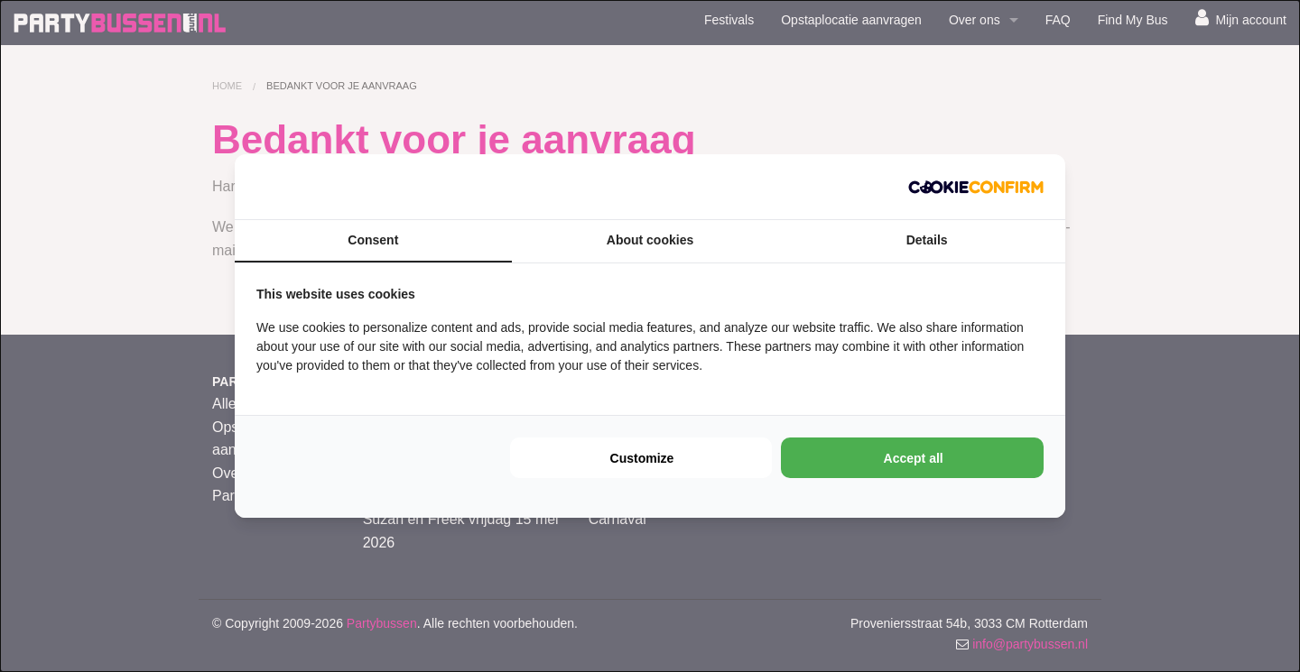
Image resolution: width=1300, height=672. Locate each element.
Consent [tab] (373, 240)
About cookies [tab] (650, 240)
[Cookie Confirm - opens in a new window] (976, 187)
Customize (642, 458)
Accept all (913, 458)
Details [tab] (927, 240)
